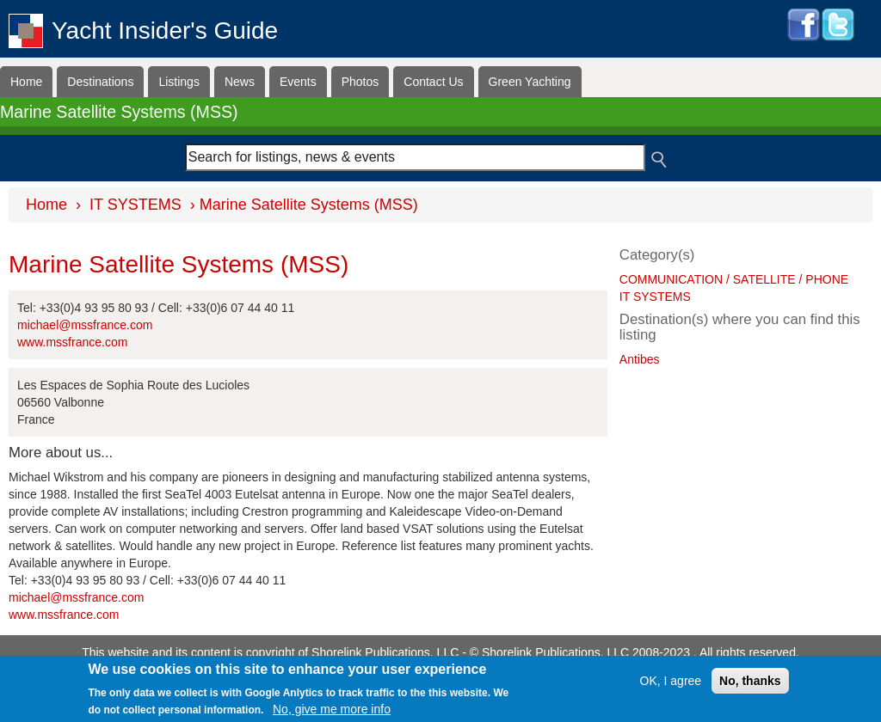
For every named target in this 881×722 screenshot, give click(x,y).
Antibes (639, 359)
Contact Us (433, 82)
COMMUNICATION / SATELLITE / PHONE (733, 279)
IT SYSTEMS (135, 204)
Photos (360, 82)
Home (26, 82)
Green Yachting (530, 82)
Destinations (100, 82)
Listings (178, 82)
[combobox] (415, 157)
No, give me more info (332, 711)
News (240, 82)
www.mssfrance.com (72, 342)
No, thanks (750, 682)
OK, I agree (671, 682)
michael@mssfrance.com (84, 325)
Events (298, 82)
